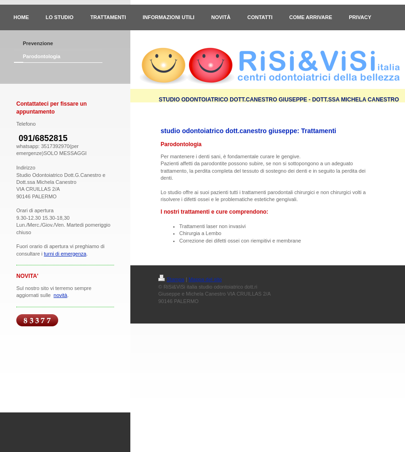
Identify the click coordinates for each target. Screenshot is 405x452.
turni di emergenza (65, 253)
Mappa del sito (205, 279)
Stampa (171, 279)
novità (60, 295)
